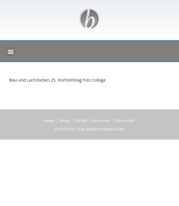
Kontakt (81, 120)
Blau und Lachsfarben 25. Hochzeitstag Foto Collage (57, 80)
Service (64, 120)
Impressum (101, 120)
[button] (10, 51)
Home (49, 120)
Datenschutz (125, 120)
